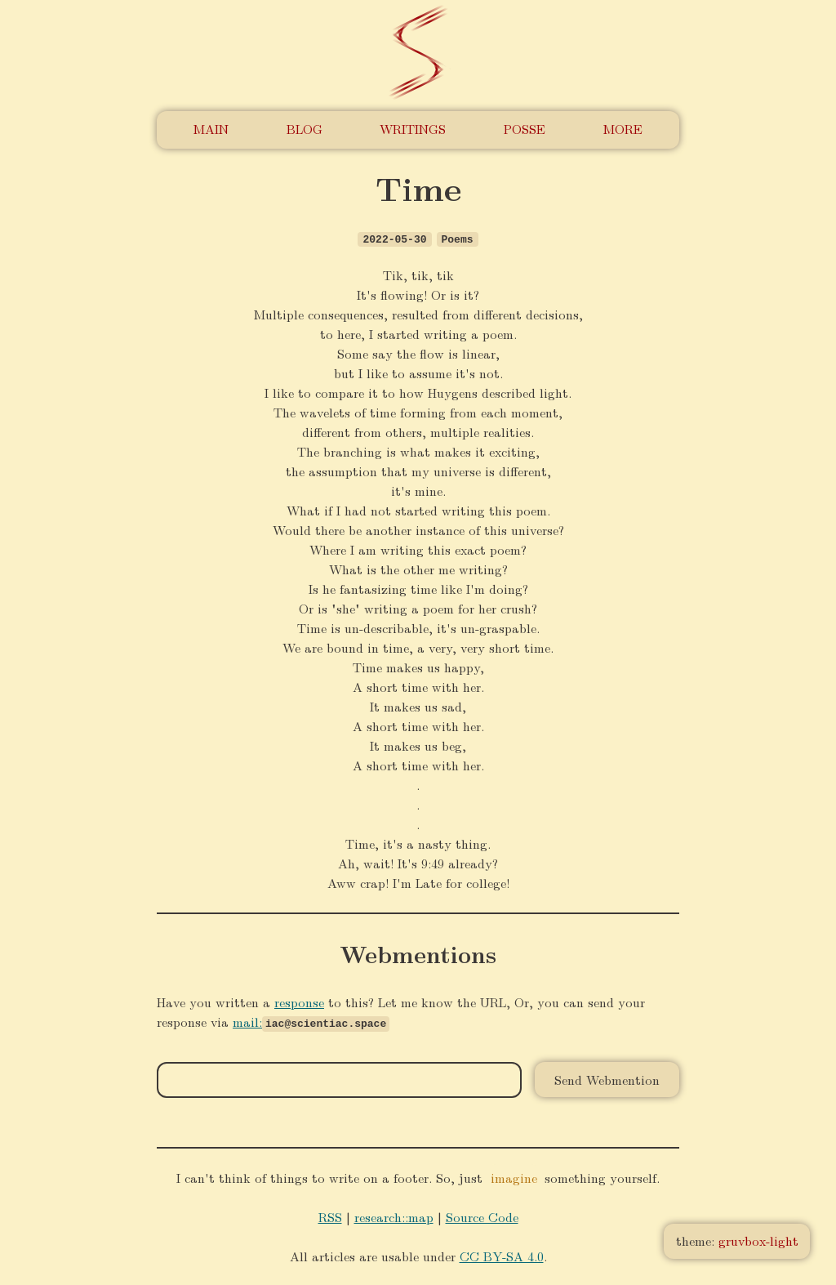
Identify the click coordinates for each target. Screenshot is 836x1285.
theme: (737, 1240)
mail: (247, 1021)
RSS (330, 1216)
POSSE (524, 128)
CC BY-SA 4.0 (502, 1255)
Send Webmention (607, 1079)
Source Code (482, 1216)
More (623, 128)
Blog (304, 128)
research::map (394, 1216)
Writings (413, 128)
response (299, 1002)
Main (211, 128)
